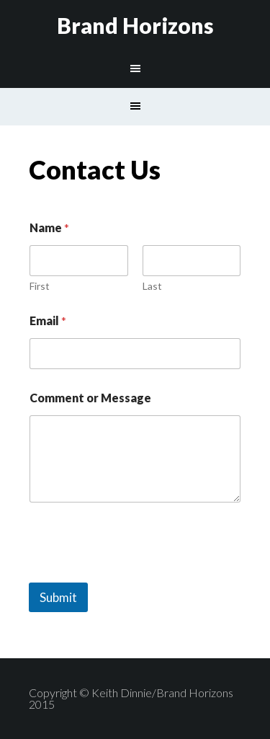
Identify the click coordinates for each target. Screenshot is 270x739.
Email (48, 320)
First (40, 286)
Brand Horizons (135, 25)
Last (152, 286)
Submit (58, 597)
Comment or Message (90, 397)
